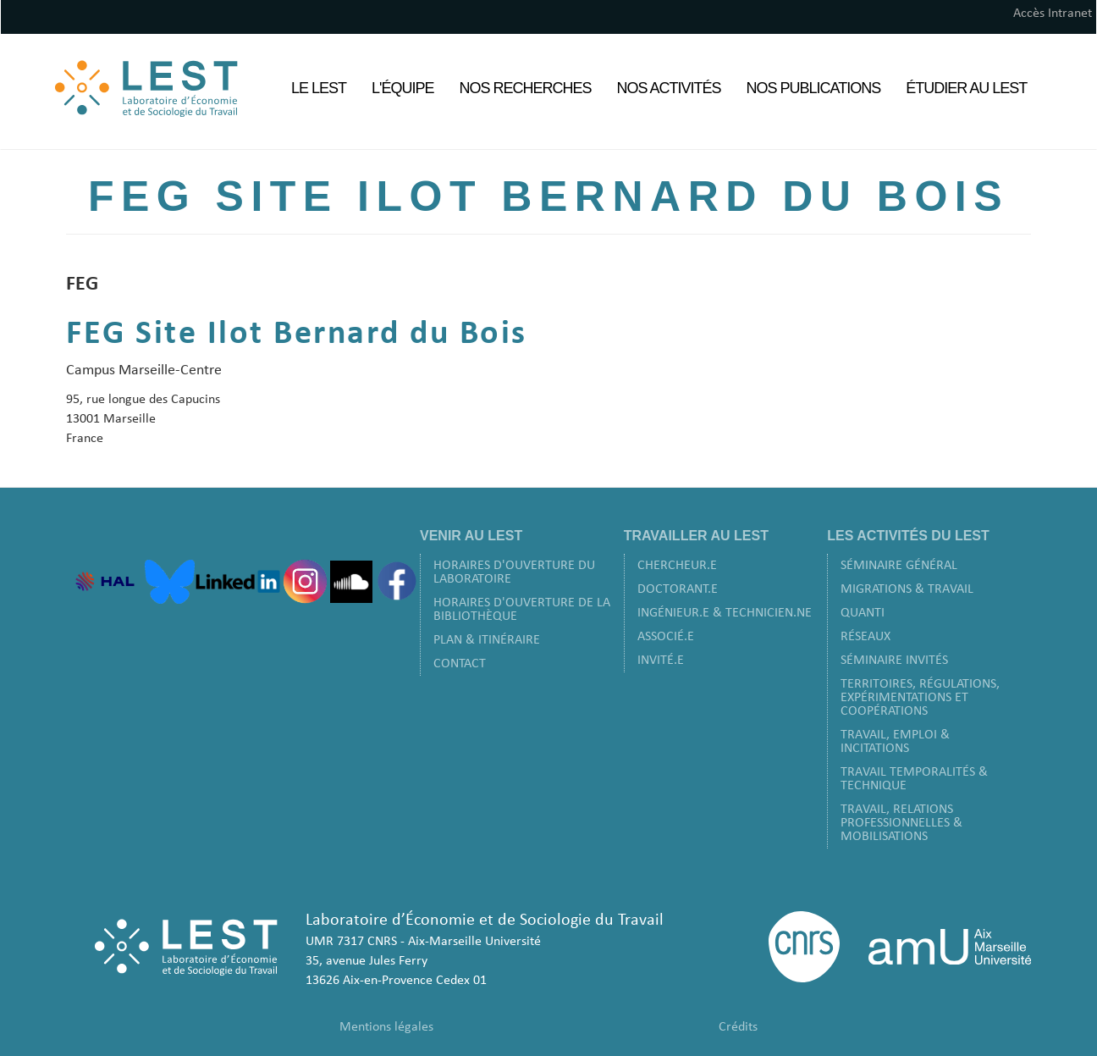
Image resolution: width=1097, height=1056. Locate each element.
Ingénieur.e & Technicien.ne (724, 613)
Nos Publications (814, 88)
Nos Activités (669, 88)
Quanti (863, 613)
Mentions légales (386, 1027)
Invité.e (660, 660)
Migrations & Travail (907, 589)
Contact (459, 664)
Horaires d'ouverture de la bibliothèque (521, 609)
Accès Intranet (1052, 13)
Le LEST (318, 88)
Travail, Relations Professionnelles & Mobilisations (901, 823)
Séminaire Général (899, 565)
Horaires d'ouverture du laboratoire (514, 572)
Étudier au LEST (966, 88)
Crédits (738, 1027)
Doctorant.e (677, 589)
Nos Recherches (526, 88)
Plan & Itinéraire (486, 640)
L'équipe (402, 88)
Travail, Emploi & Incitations (895, 741)
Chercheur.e (677, 565)
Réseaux (865, 637)
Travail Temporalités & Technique (914, 779)
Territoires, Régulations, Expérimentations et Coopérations (920, 697)
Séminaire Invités (894, 660)
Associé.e (665, 637)
